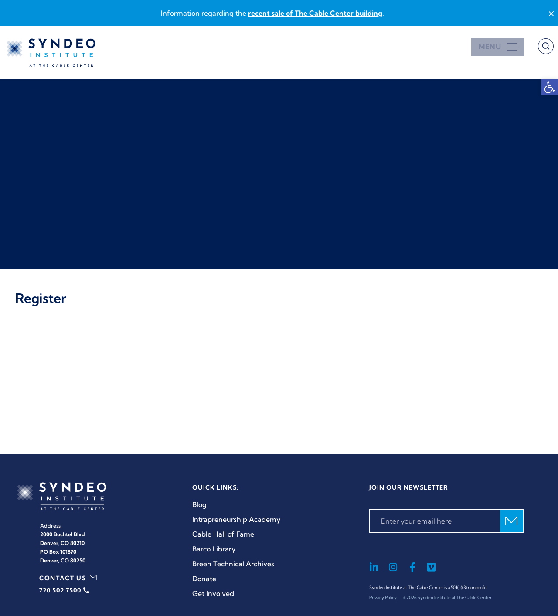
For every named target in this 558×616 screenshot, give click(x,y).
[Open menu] (497, 46)
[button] (549, 87)
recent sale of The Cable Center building (315, 13)
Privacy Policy (383, 597)
